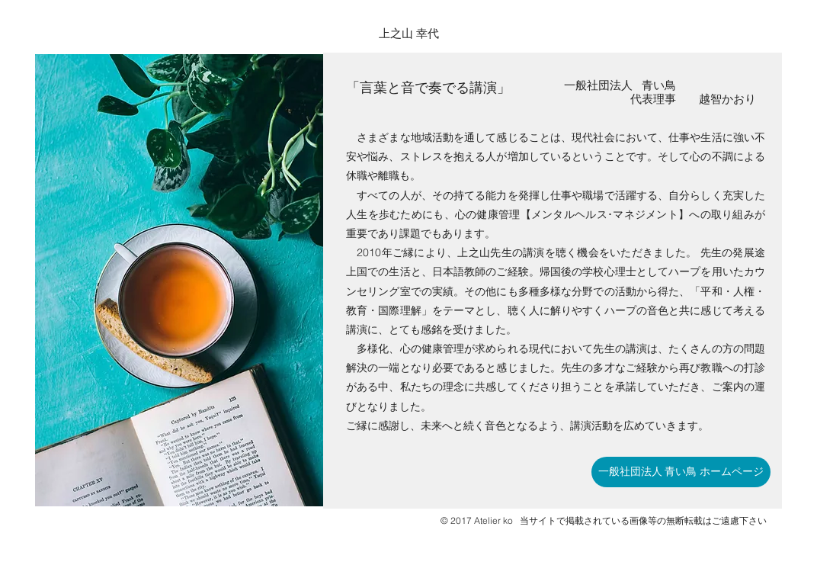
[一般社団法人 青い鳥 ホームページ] (681, 472)
